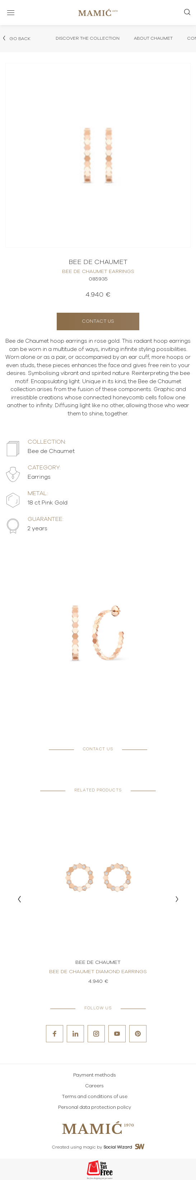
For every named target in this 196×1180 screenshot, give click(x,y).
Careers (94, 1086)
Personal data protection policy (94, 1107)
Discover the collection (88, 38)
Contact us (98, 321)
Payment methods (94, 1075)
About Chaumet (153, 38)
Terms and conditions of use (94, 1096)
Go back (16, 38)
